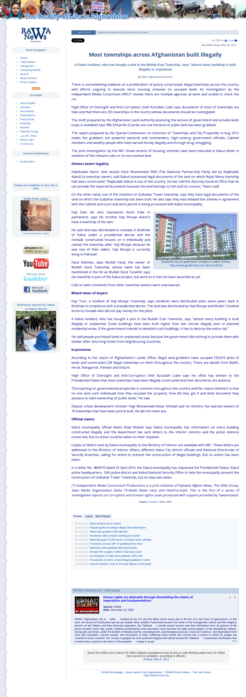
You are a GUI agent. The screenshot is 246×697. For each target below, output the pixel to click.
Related (77, 516)
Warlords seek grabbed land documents (113, 547)
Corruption (153, 502)
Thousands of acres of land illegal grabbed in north (120, 559)
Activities (25, 107)
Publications (27, 115)
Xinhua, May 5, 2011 (156, 659)
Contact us (26, 144)
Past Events (27, 119)
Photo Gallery (28, 82)
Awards (24, 127)
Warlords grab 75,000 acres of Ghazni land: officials (120, 539)
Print (222, 40)
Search (24, 74)
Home (23, 58)
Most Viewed (103, 516)
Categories (27, 66)
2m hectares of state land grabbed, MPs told (116, 555)
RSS (214, 40)
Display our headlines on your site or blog (36, 187)
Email (231, 40)
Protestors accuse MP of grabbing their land (116, 543)
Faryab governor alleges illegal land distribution (118, 527)
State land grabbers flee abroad (108, 531)
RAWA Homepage (112, 672)
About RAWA (27, 103)
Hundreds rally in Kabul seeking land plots (115, 535)
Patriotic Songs (29, 131)
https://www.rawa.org (156, 675)
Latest (88, 516)
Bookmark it (27, 161)
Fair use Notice (202, 672)
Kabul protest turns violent (105, 523)
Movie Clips (27, 139)
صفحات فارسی (28, 135)
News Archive (28, 78)
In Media (25, 123)
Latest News (27, 62)
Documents (27, 111)
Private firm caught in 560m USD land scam (116, 551)
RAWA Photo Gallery (177, 672)
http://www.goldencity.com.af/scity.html (195, 265)
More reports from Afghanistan (144, 672)
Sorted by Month (30, 70)
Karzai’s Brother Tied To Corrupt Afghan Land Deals (120, 563)
